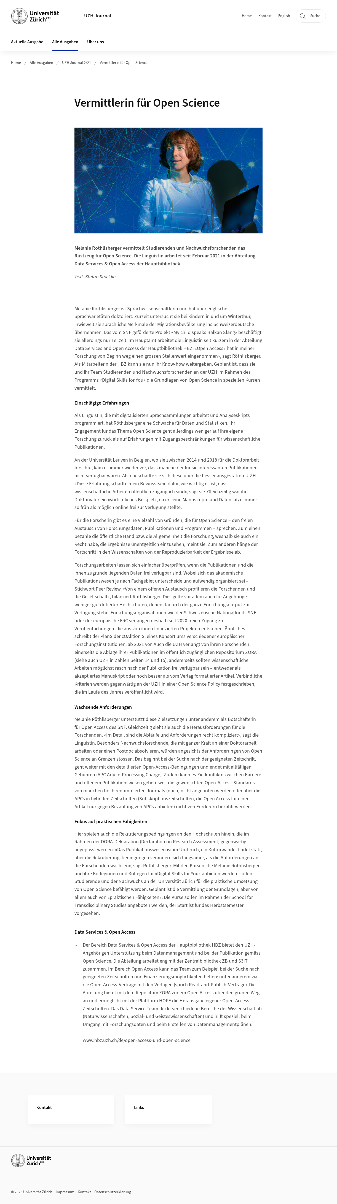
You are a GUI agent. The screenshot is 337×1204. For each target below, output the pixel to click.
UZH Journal (97, 15)
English (284, 16)
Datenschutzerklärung (112, 1192)
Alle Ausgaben (65, 42)
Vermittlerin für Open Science (124, 63)
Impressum (65, 1192)
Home (247, 16)
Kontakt (265, 16)
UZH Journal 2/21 (76, 63)
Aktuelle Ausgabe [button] (27, 42)
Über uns (95, 42)
